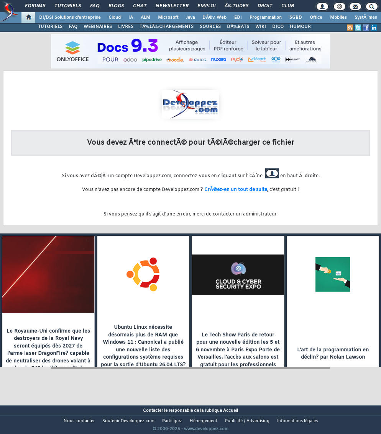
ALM (145, 17)
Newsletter (172, 6)
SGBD (295, 17)
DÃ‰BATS (238, 26)
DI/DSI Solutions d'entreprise (70, 17)
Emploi (206, 6)
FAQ (94, 6)
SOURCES (210, 26)
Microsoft (168, 17)
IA (130, 17)
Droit (265, 6)
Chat (139, 6)
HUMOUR (300, 26)
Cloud (114, 17)
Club (287, 6)
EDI (238, 17)
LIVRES (125, 26)
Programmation (266, 17)
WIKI (260, 26)
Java (190, 17)
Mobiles (338, 17)
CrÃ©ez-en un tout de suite (235, 190)
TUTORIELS (50, 26)
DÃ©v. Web (214, 17)
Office (316, 17)
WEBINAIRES (98, 26)
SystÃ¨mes (366, 17)
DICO (278, 26)
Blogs (116, 6)
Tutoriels (68, 6)
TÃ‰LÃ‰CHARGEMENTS (167, 26)
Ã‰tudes (236, 6)
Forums (35, 6)
